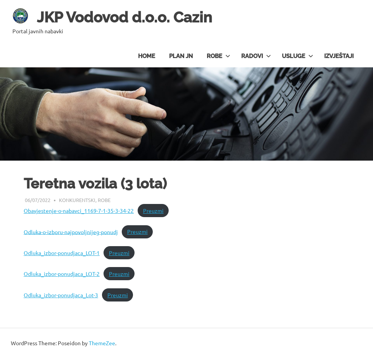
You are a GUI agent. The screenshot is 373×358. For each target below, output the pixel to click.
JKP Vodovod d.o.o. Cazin (124, 17)
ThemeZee (102, 342)
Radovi (256, 56)
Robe (218, 56)
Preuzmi (153, 210)
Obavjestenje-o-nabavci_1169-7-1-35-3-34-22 (79, 210)
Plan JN (181, 56)
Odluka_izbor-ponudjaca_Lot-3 (61, 294)
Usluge (297, 56)
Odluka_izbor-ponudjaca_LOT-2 (62, 273)
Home (146, 56)
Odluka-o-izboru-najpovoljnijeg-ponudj (71, 231)
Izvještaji (339, 56)
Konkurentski (77, 200)
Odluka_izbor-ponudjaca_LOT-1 (62, 252)
